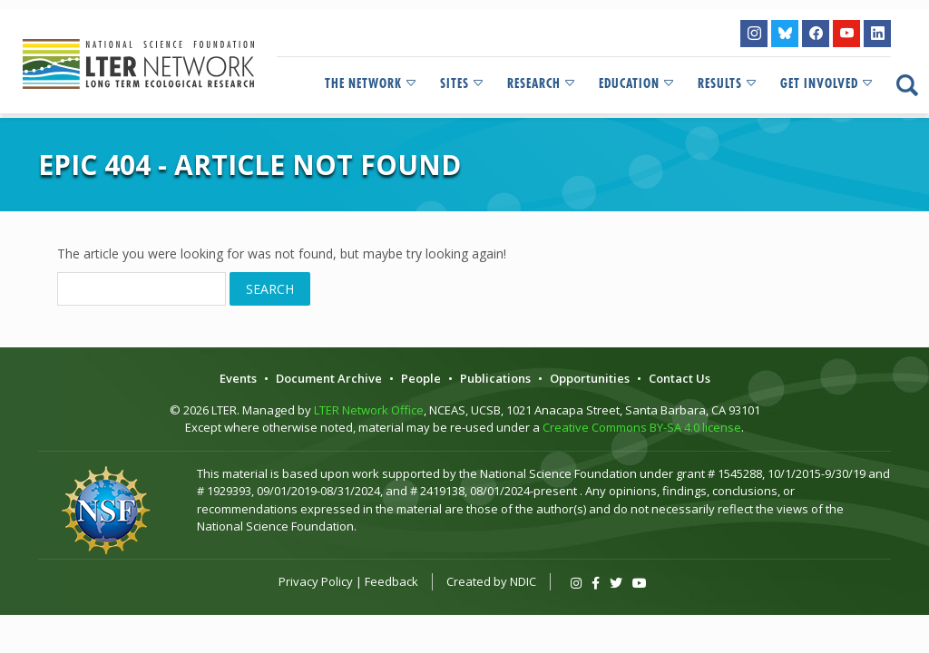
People (421, 378)
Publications (495, 378)
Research (542, 83)
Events (238, 378)
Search (270, 288)
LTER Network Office (369, 410)
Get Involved (827, 83)
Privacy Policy (316, 581)
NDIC (523, 581)
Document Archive (329, 378)
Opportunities (590, 378)
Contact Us (679, 378)
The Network (371, 83)
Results (728, 83)
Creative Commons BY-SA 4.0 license (642, 427)
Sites (462, 83)
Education (637, 83)
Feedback (391, 581)
